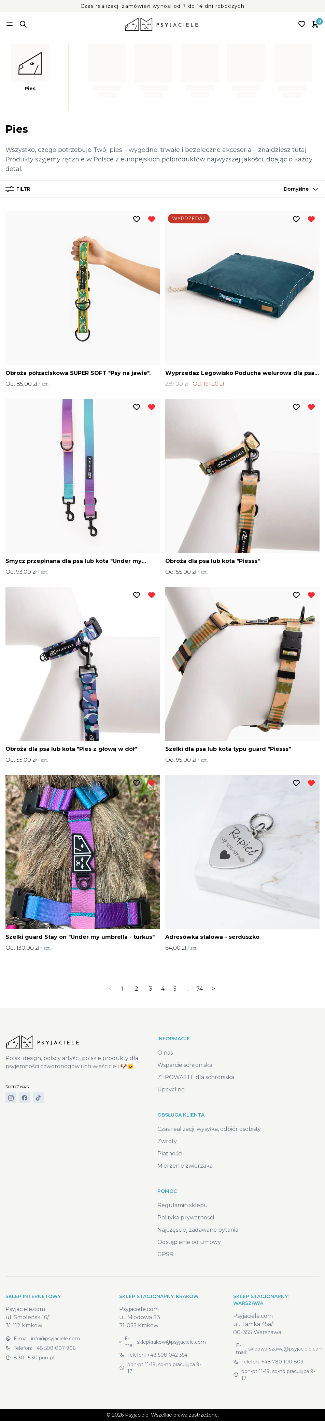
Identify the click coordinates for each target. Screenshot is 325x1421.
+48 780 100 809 (282, 1362)
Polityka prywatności (185, 1217)
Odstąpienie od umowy (189, 1242)
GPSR (165, 1254)
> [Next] (213, 988)
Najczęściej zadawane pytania (197, 1230)
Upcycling (171, 1089)
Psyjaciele (137, 1415)
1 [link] (122, 988)
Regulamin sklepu (182, 1205)
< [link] (110, 988)
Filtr (17, 189)
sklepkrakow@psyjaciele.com (171, 1342)
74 (199, 988)
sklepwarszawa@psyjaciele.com (286, 1349)
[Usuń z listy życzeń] (151, 219)
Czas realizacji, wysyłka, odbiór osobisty (209, 1129)
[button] (300, 189)
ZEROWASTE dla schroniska (195, 1077)
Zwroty (167, 1141)
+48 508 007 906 (54, 1348)
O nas (165, 1052)
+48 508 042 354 (167, 1355)
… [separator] (187, 988)
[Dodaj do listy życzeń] (136, 219)
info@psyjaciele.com (55, 1339)
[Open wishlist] (302, 24)
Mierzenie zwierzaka (185, 1166)
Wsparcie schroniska (184, 1065)
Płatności (169, 1153)
